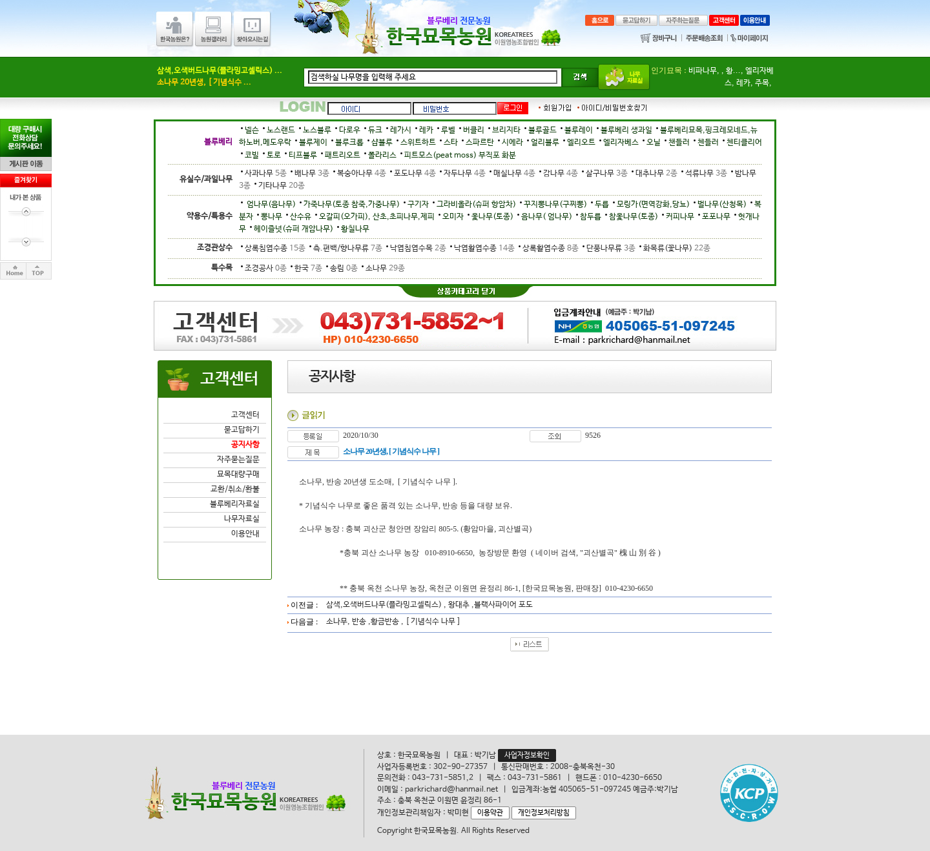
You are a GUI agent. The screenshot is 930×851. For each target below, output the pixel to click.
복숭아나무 (359, 173)
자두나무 (463, 173)
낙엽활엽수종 (482, 248)
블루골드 (542, 130)
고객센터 (245, 415)
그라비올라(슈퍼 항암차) (476, 204)
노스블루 (317, 130)
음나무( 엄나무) (546, 216)
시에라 (512, 142)
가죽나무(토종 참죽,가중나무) (352, 204)
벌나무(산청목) (722, 204)
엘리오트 (581, 142)
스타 (451, 142)
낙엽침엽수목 (416, 248)
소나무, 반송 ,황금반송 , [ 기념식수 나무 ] (393, 621)
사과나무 (264, 173)
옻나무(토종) (492, 216)
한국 (306, 268)
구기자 (418, 204)
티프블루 (303, 155)
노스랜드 (281, 130)
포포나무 (716, 216)
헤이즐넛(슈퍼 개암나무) (293, 229)
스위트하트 (418, 142)
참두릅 (590, 216)
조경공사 (264, 268)
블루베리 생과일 (626, 130)
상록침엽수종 (273, 248)
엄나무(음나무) (270, 204)
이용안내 (245, 533)
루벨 (448, 130)
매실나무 (512, 173)
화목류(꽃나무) (673, 248)
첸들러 (708, 142)
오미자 (453, 216)
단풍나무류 (609, 248)
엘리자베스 (621, 142)
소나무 (382, 268)
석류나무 (704, 173)
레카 (426, 130)
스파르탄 (480, 142)
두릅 (602, 204)
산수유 (300, 216)
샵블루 (382, 142)
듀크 (375, 130)
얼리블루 (545, 142)
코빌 (252, 155)
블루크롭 (349, 142)
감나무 (558, 173)
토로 (274, 155)
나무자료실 (242, 519)
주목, (763, 83)
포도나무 (413, 173)
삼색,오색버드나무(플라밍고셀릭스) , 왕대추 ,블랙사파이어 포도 (429, 605)
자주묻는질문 (238, 459)
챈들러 (679, 142)
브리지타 (506, 130)
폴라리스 (382, 155)
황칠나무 (355, 229)
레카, (744, 83)
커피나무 (680, 216)
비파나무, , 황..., (715, 71)
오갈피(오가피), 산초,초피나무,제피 (377, 216)
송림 (342, 268)
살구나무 (605, 173)
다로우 (349, 130)
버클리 (473, 130)
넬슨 (252, 130)
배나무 (310, 173)
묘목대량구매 (238, 474)
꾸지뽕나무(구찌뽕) (555, 204)
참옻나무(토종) (633, 216)
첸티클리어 (744, 142)
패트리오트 (342, 155)
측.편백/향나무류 (345, 248)
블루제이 (313, 142)
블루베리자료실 (235, 504)
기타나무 (279, 185)
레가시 (400, 130)
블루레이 (578, 130)
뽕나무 (271, 216)
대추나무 (654, 173)
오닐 (653, 142)
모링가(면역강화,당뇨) (653, 204)
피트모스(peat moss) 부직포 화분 (460, 155)
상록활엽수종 (549, 248)
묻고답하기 (242, 430)
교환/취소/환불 (235, 489)
